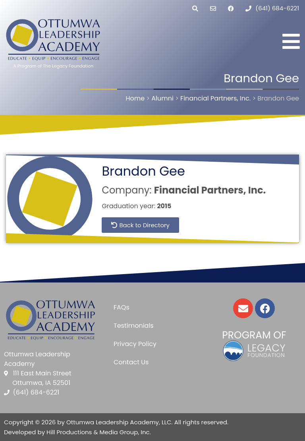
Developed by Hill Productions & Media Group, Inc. (77, 432)
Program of (254, 335)
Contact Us (131, 362)
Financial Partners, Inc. (210, 190)
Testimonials (134, 325)
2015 (164, 206)
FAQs (121, 307)
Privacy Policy (135, 343)
